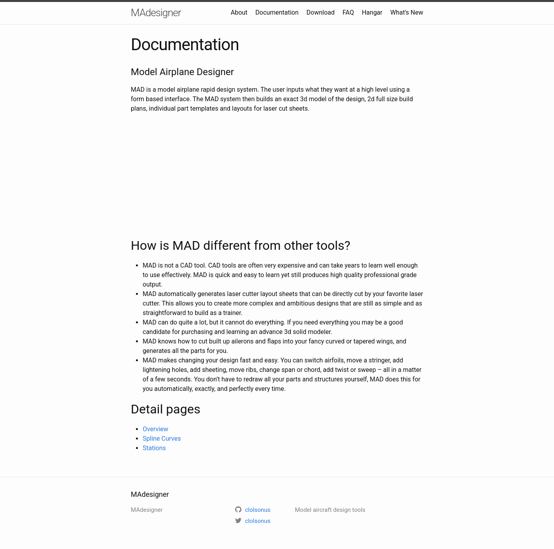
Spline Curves (162, 438)
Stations (154, 448)
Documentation (276, 12)
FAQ (348, 12)
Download (321, 12)
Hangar (372, 12)
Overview (155, 429)
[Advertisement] (277, 174)
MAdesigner (156, 13)
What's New (406, 12)
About (239, 12)
